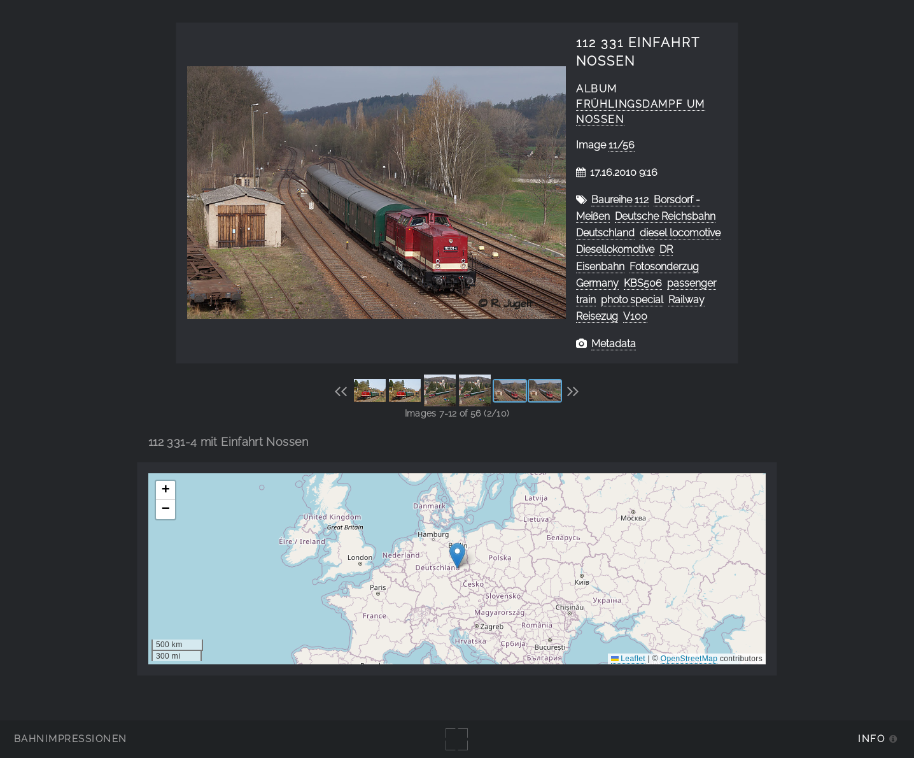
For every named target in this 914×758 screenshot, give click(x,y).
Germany (597, 283)
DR (666, 249)
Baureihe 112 (620, 200)
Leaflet (628, 658)
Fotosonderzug (664, 267)
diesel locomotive (680, 233)
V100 (635, 316)
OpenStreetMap (689, 658)
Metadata (613, 344)
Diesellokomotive (615, 249)
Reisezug (597, 316)
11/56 (621, 145)
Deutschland (605, 233)
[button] (457, 556)
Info (871, 738)
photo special (632, 300)
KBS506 (643, 283)
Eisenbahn (600, 267)
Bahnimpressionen (70, 738)
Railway (686, 300)
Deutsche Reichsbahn (665, 216)
